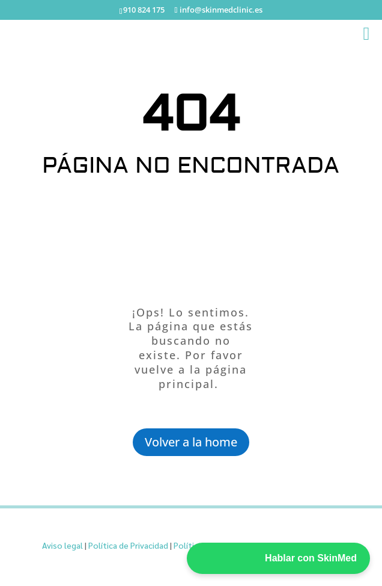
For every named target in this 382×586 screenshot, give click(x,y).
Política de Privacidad (128, 545)
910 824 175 (144, 9)
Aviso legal (62, 545)
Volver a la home (191, 442)
